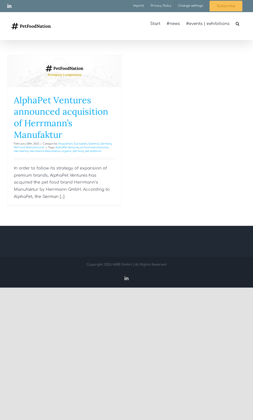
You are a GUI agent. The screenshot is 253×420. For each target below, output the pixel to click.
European (80, 143)
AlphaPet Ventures (67, 147)
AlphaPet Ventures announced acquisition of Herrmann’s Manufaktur (61, 117)
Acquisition (65, 143)
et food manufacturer (94, 147)
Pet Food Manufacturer (29, 147)
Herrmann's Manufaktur (45, 151)
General (93, 143)
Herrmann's (21, 151)
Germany (106, 143)
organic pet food (73, 151)
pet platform (93, 151)
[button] (237, 23)
